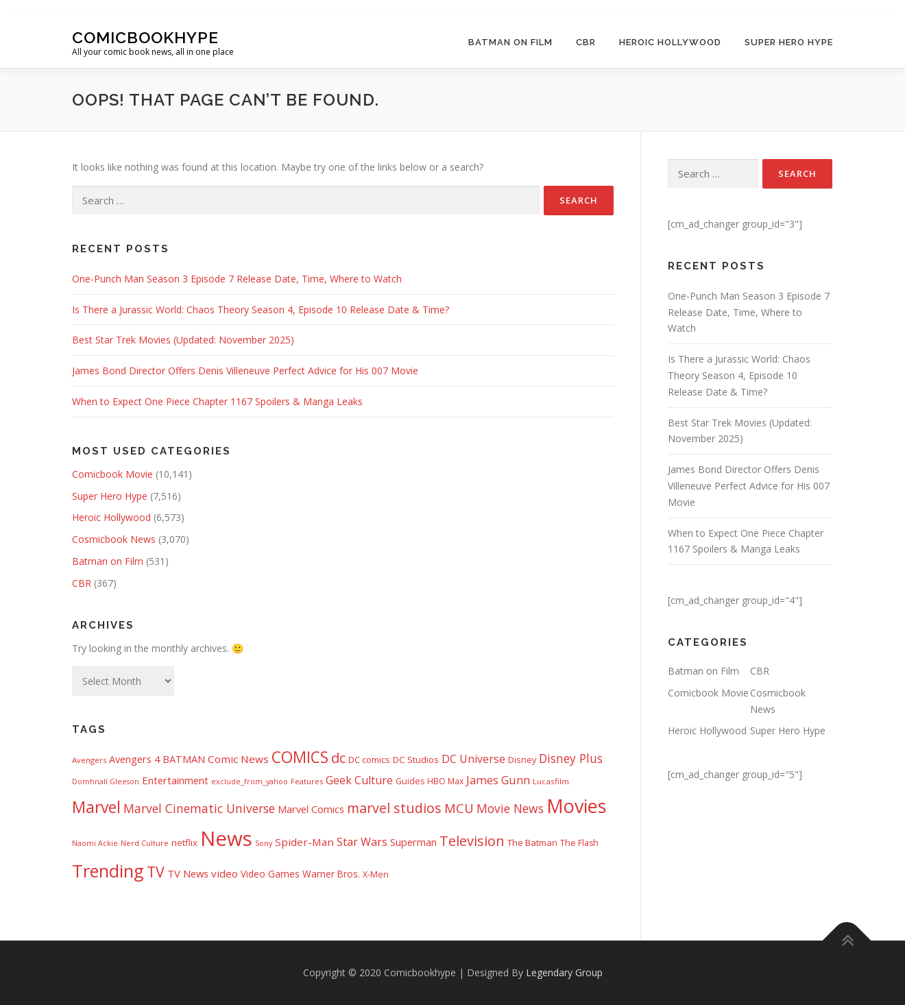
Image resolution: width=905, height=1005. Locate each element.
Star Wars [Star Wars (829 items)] (362, 841)
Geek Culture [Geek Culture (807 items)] (359, 780)
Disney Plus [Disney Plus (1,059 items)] (571, 758)
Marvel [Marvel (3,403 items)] (96, 807)
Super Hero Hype (789, 42)
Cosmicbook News (114, 539)
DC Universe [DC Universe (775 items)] (473, 758)
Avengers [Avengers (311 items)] (89, 760)
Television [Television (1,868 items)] (472, 841)
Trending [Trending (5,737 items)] (108, 870)
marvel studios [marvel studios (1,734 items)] (394, 808)
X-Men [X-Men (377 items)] (376, 874)
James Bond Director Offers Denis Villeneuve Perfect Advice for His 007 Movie (245, 370)
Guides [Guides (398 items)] (410, 781)
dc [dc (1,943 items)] (338, 757)
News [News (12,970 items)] (226, 838)
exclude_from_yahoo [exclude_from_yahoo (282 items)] (249, 781)
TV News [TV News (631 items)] (187, 873)
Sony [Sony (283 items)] (263, 843)
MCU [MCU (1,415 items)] (459, 807)
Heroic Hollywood (670, 42)
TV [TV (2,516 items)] (156, 872)
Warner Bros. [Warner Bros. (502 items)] (331, 873)
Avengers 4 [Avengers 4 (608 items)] (134, 759)
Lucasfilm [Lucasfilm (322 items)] (551, 781)
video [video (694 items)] (224, 873)
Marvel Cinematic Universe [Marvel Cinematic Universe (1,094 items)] (199, 808)
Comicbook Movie (112, 474)
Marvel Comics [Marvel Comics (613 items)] (311, 809)
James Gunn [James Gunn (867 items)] (498, 780)
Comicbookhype (145, 36)
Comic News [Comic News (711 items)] (238, 759)
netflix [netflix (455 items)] (184, 842)
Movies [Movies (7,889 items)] (576, 806)
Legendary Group (564, 972)
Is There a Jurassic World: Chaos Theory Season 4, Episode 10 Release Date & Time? (260, 309)
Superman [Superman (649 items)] (413, 842)
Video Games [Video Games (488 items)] (270, 874)
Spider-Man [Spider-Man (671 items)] (304, 842)
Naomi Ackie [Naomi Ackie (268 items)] (95, 843)
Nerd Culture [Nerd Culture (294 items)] (145, 843)
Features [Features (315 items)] (307, 781)
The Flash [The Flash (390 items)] (579, 843)
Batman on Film (510, 42)
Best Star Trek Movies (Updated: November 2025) (183, 339)
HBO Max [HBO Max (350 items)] (445, 781)
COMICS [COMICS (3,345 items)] (300, 757)
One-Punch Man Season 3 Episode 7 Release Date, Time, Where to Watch (237, 278)
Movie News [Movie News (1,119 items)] (510, 808)
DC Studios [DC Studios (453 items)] (416, 759)
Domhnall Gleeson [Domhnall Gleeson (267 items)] (105, 781)
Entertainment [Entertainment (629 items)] (175, 780)
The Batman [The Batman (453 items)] (532, 842)
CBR (586, 42)
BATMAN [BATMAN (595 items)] (183, 759)
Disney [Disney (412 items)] (522, 759)
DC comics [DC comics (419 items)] (369, 759)
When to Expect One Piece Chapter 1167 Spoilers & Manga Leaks (217, 401)
